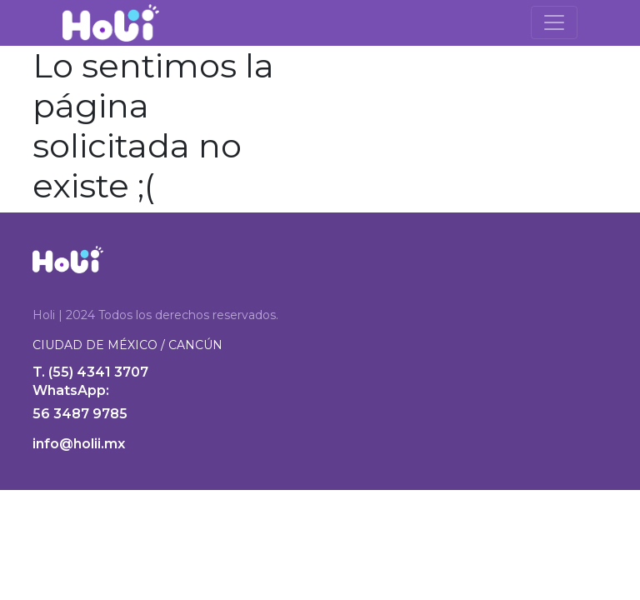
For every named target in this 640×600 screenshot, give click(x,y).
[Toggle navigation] (554, 22)
